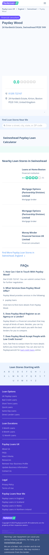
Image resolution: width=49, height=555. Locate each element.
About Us (6, 449)
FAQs (4, 452)
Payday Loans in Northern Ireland (16, 509)
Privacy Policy (8, 484)
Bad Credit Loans (9, 400)
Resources (6, 460)
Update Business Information (15, 467)
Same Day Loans (9, 411)
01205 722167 (15, 93)
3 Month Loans (8, 428)
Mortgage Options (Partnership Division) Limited (33, 192)
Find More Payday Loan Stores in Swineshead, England (18, 254)
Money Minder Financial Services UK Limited (33, 236)
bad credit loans (27, 350)
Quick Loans (7, 407)
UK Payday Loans (9, 396)
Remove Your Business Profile (15, 463)
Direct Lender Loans (11, 414)
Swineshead (31, 9)
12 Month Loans (9, 435)
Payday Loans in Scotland (13, 502)
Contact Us (6, 471)
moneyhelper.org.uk (13, 542)
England (21, 9)
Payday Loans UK (8, 9)
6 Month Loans (8, 431)
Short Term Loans (10, 403)
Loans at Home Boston (34, 169)
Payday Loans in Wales (12, 505)
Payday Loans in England (13, 498)
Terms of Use (8, 488)
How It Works (7, 456)
